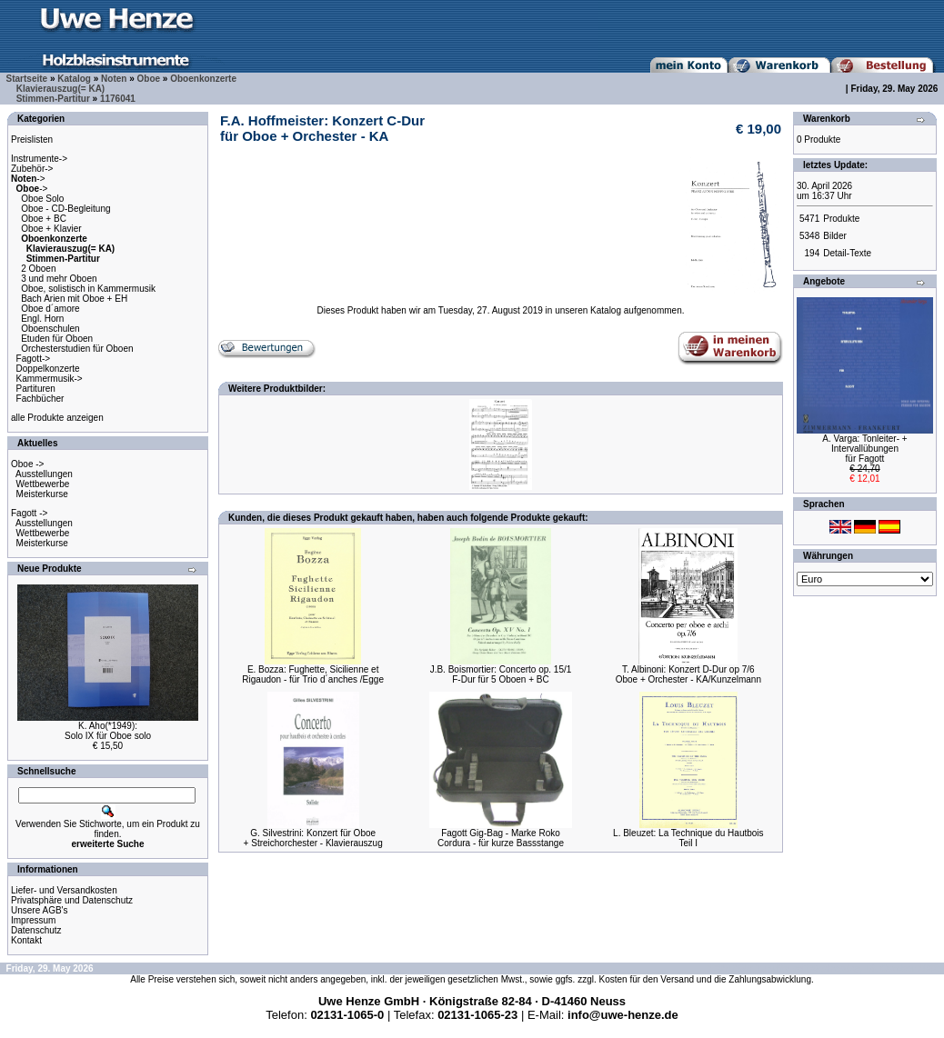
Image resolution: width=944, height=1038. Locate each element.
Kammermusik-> (49, 379)
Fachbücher (40, 399)
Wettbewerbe (43, 484)
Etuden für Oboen (57, 339)
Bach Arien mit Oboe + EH (74, 299)
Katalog (74, 79)
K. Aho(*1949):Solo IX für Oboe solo (108, 731)
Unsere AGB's (39, 910)
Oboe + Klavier (51, 229)
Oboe (149, 79)
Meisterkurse (42, 494)
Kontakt (26, 940)
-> (28, 179)
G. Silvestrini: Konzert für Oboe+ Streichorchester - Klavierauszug (313, 838)
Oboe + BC (43, 219)
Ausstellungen (44, 474)
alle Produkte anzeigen (57, 418)
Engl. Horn (42, 319)
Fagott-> (33, 359)
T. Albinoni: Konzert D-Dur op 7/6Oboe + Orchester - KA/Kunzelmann (688, 674)
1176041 (118, 99)
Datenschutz (36, 930)
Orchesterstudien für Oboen (77, 349)
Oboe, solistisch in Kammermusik (88, 289)
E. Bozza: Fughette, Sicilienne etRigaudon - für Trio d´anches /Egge (313, 674)
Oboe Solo (42, 199)
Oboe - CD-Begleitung (65, 209)
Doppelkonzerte (48, 369)
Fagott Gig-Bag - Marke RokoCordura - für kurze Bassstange (500, 838)
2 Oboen (38, 269)
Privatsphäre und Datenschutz (72, 900)
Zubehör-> (32, 169)
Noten (113, 79)
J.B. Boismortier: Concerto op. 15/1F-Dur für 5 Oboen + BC (501, 674)
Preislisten (32, 140)
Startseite (27, 79)
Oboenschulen (50, 329)
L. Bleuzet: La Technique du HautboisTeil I (688, 838)
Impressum (33, 920)
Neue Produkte (49, 569)
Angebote (824, 281)
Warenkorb (826, 119)
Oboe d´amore (50, 309)
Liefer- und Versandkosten (64, 890)
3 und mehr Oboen (58, 279)
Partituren (35, 389)
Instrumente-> (39, 159)
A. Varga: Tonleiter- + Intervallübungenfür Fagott (864, 449)
